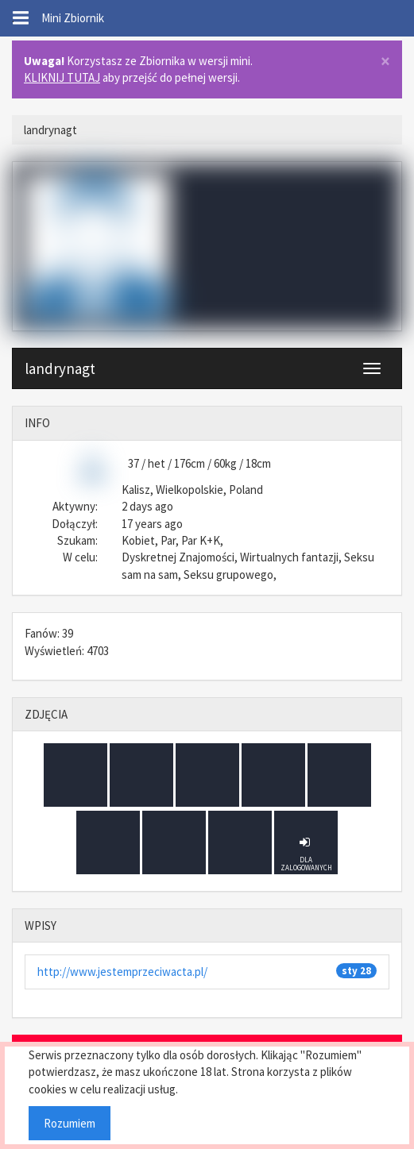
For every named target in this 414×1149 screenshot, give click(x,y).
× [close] (385, 61)
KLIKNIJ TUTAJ (62, 77)
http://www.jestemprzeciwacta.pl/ (122, 971)
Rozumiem (69, 1123)
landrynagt (60, 368)
